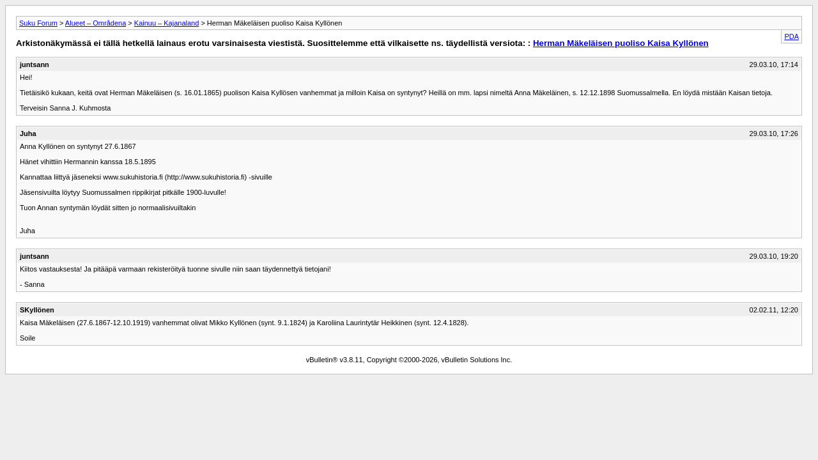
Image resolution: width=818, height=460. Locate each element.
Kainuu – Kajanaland (166, 23)
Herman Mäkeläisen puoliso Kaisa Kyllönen (621, 43)
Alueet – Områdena (95, 23)
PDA (791, 36)
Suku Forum (38, 23)
